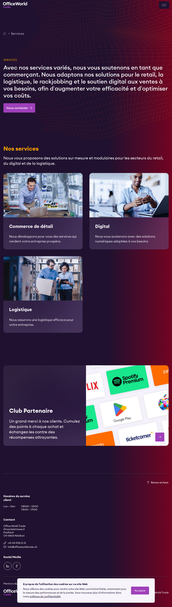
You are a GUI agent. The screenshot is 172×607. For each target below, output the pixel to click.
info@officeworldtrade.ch (22, 547)
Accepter (140, 590)
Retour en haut (159, 482)
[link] (43, 215)
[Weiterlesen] (43, 215)
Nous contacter (17, 108)
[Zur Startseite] (15, 5)
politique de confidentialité (45, 596)
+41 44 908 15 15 (17, 543)
